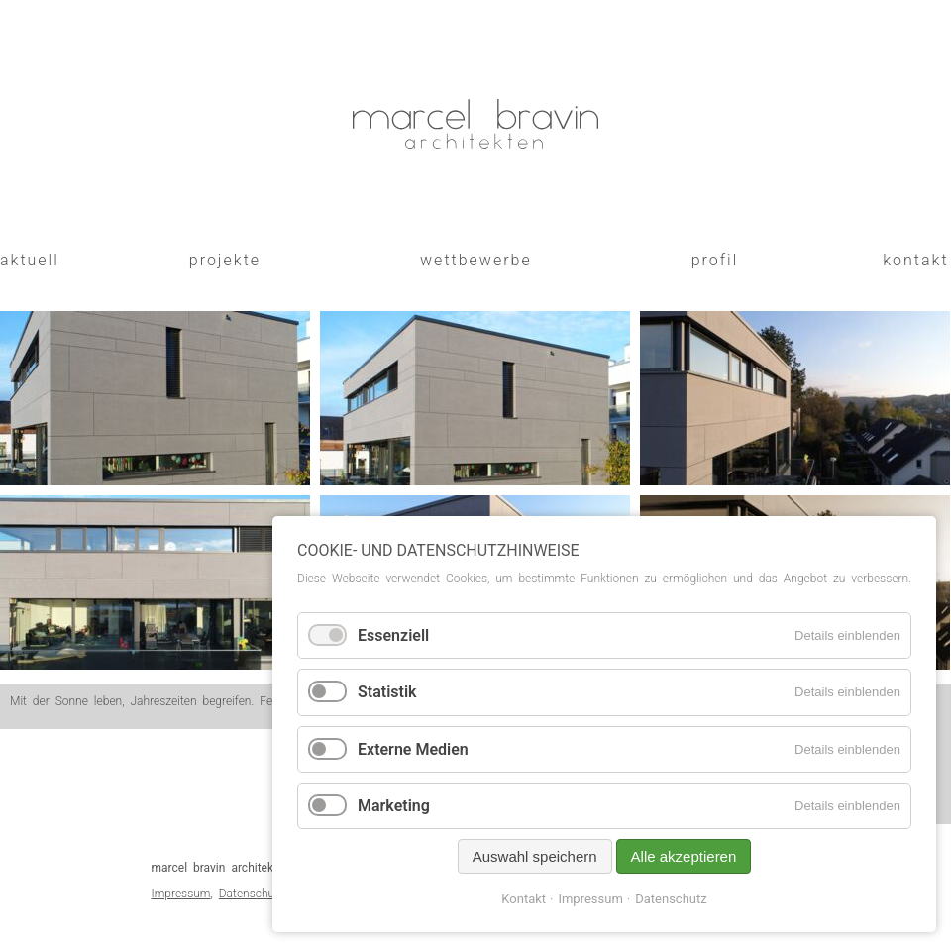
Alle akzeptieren (684, 856)
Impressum (181, 893)
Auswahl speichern (535, 856)
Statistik (387, 692)
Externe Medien (413, 749)
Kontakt (523, 899)
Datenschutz (251, 893)
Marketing (394, 805)
